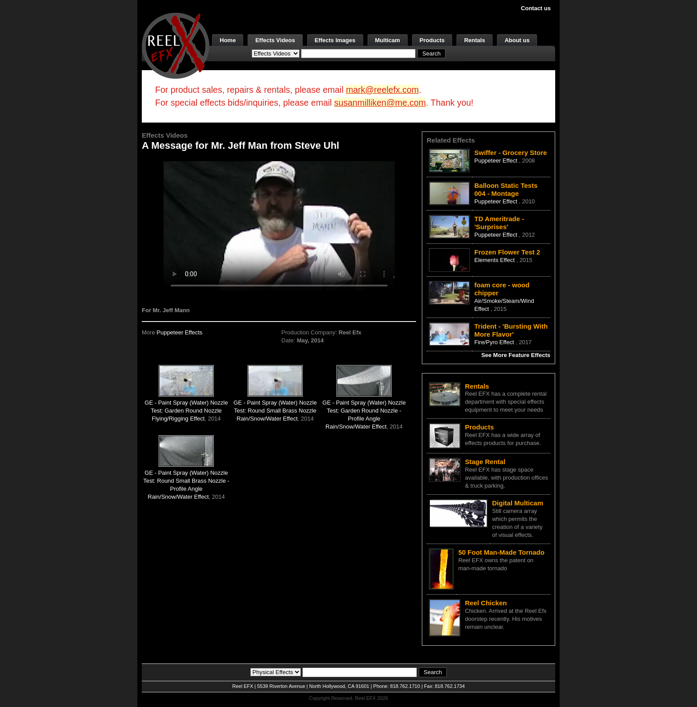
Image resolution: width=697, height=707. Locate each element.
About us (517, 40)
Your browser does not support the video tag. (279, 225)
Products (432, 40)
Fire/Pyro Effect (495, 342)
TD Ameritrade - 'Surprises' (499, 222)
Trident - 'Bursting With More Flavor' (511, 330)
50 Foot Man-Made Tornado (501, 552)
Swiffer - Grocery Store (510, 152)
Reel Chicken (486, 603)
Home (228, 40)
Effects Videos (275, 40)
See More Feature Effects (515, 355)
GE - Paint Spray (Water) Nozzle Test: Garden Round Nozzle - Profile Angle (363, 410)
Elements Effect (495, 260)
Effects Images (335, 40)
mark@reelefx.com (382, 90)
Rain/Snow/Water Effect (266, 418)
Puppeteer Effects (179, 332)
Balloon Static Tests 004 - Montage (505, 189)
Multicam (387, 40)
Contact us (536, 8)
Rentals (474, 40)
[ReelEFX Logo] (175, 45)
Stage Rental (485, 461)
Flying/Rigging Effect (178, 418)
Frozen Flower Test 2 (507, 252)
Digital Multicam (517, 503)
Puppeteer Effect (496, 160)
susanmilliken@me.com (380, 102)
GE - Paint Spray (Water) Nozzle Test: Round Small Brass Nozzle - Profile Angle (186, 480)
